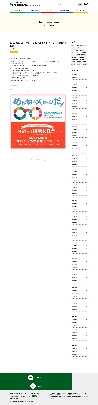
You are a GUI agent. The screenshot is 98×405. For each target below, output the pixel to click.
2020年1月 (74, 319)
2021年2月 (74, 277)
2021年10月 (74, 251)
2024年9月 (74, 139)
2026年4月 (74, 77)
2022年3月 (74, 235)
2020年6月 (74, 303)
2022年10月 (74, 213)
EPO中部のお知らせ (64, 10)
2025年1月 (74, 126)
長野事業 (79, 64)
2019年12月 (74, 322)
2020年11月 (74, 287)
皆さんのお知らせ (80, 10)
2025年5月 (74, 113)
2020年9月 (74, 293)
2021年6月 (74, 264)
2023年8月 (74, 180)
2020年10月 (74, 290)
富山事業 (82, 59)
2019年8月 (74, 335)
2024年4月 (74, 155)
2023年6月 (74, 187)
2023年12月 (74, 168)
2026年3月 (74, 81)
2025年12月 (74, 90)
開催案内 (85, 64)
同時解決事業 (81, 57)
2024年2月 (74, 161)
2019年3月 (74, 351)
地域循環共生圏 (74, 59)
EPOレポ (73, 45)
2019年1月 (74, 358)
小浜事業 (73, 61)
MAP (36, 389)
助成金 (72, 54)
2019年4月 (74, 348)
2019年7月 (74, 338)
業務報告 (79, 61)
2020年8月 (74, 296)
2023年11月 (74, 171)
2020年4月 (74, 309)
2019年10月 (74, 329)
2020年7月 (74, 300)
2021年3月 (74, 274)
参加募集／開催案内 (80, 54)
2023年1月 (74, 203)
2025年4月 (74, 116)
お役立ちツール (49, 10)
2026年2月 (74, 84)
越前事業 (73, 64)
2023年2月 (74, 200)
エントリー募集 (14, 52)
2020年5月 (74, 306)
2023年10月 (74, 174)
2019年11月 (74, 325)
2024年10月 (74, 135)
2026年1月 (74, 87)
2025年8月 (74, 103)
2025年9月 (74, 100)
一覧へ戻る (38, 159)
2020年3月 (74, 313)
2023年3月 (74, 197)
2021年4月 (74, 271)
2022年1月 (74, 242)
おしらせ (82, 50)
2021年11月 (74, 248)
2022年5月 (74, 229)
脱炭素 (84, 61)
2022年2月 (74, 238)
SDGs (79, 47)
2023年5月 (74, 190)
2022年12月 (74, 206)
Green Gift (73, 47)
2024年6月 (74, 148)
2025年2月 (74, 122)
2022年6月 (74, 226)
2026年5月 (74, 74)
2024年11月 (74, 132)
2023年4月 (74, 193)
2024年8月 (74, 142)
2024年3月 (74, 158)
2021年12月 (74, 245)
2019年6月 (74, 342)
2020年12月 (74, 284)
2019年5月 (74, 345)
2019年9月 (74, 332)
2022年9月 (74, 216)
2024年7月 (74, 145)
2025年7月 (74, 106)
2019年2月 (74, 354)
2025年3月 (74, 119)
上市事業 (84, 52)
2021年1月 (74, 280)
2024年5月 (74, 151)
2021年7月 (74, 261)
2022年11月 (74, 209)
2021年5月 (74, 267)
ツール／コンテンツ (75, 52)
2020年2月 (74, 316)
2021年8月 (74, 258)
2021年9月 (74, 255)
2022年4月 (74, 232)
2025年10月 (74, 97)
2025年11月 (74, 93)
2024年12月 (74, 129)
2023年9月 (74, 177)
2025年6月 (74, 110)
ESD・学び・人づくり (82, 45)
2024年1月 (74, 164)
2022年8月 (74, 219)
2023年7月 (74, 184)
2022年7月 (74, 222)
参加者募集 (73, 57)
